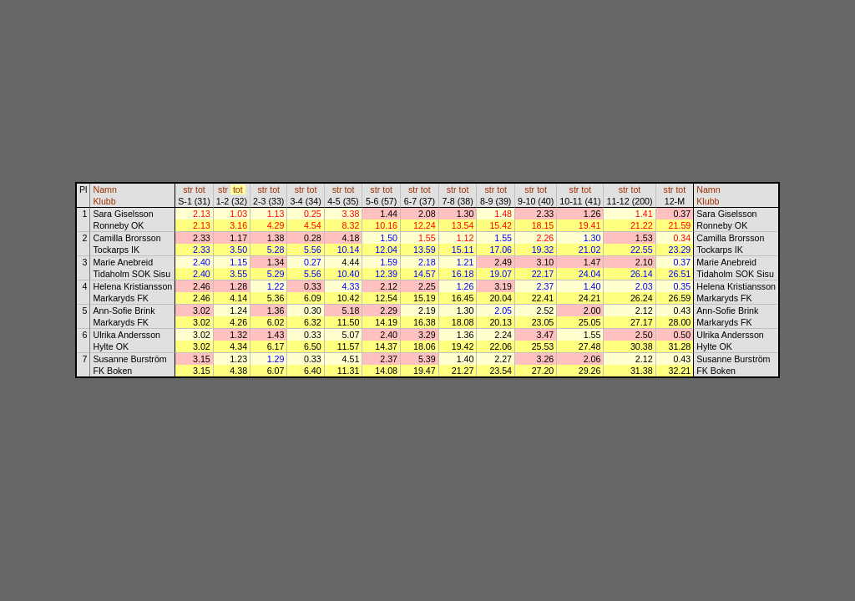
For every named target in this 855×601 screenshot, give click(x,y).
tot (200, 189)
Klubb (104, 201)
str (188, 189)
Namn (104, 189)
